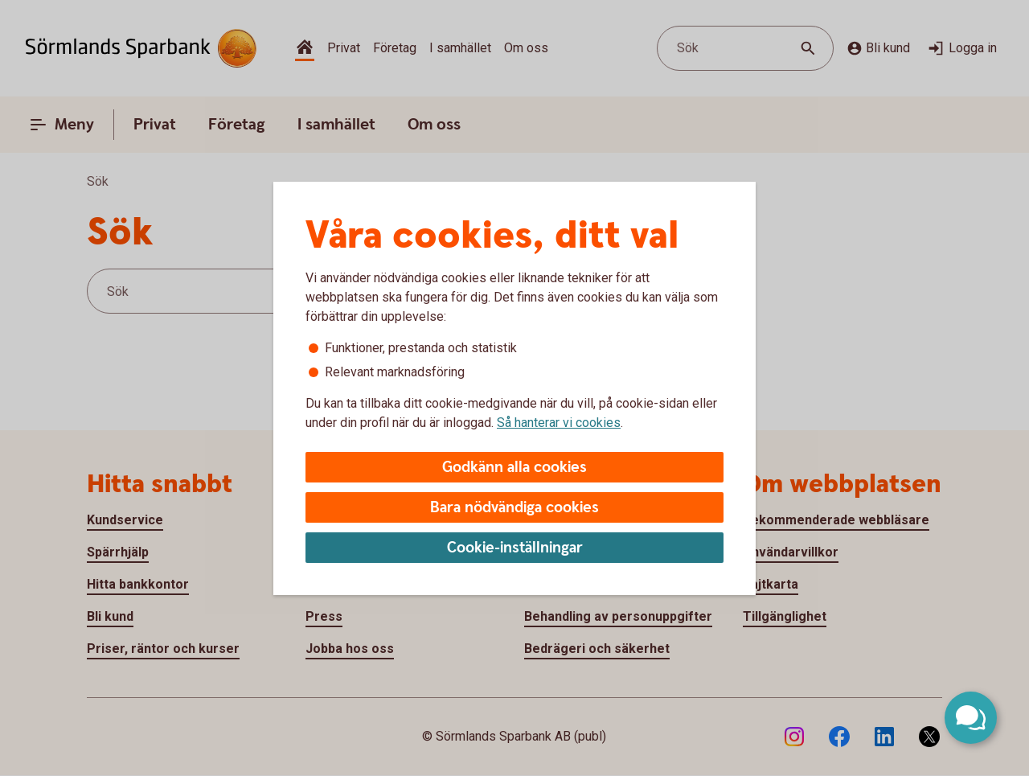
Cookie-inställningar (515, 548)
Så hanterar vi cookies (559, 422)
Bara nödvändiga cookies (514, 508)
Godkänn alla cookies (514, 468)
